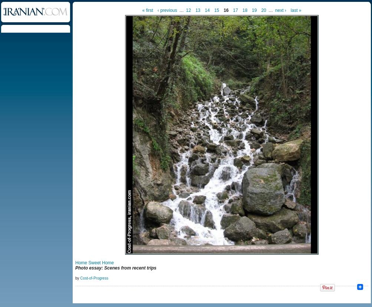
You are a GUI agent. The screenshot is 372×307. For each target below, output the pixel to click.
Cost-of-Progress (94, 278)
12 (188, 10)
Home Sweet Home (94, 262)
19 (254, 10)
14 (207, 10)
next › (280, 10)
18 (245, 10)
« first (147, 10)
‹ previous (167, 10)
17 (235, 10)
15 (216, 10)
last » (296, 10)
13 (197, 10)
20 (263, 10)
